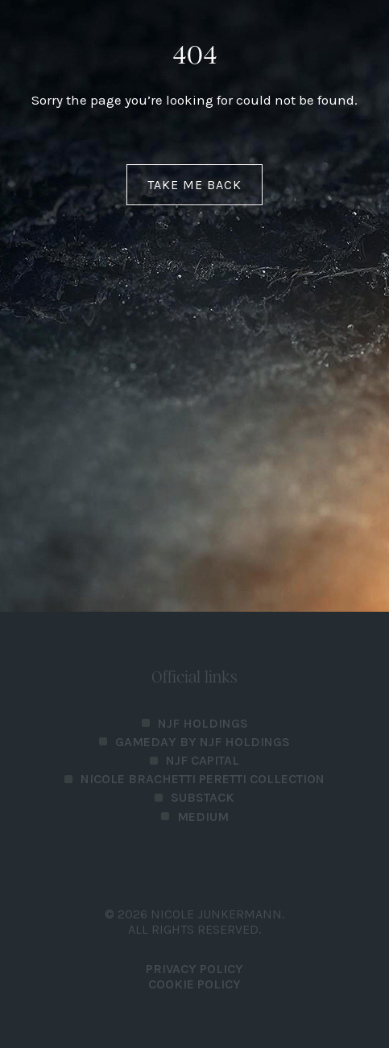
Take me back (194, 184)
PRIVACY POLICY (194, 968)
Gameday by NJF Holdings (202, 741)
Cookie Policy (194, 984)
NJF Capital (202, 760)
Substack (202, 797)
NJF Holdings (203, 723)
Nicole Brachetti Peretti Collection (203, 778)
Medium (203, 816)
